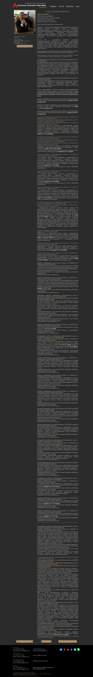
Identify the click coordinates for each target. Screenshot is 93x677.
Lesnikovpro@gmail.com (22, 656)
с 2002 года (42, 7)
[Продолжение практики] (67, 641)
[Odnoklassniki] (64, 649)
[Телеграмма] (75, 649)
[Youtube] (68, 649)
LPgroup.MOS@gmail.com (23, 650)
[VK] (61, 649)
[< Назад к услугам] (24, 641)
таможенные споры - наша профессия (35, 3)
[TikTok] (71, 649)
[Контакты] (46, 641)
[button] (61, 6)
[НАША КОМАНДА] (25, 46)
